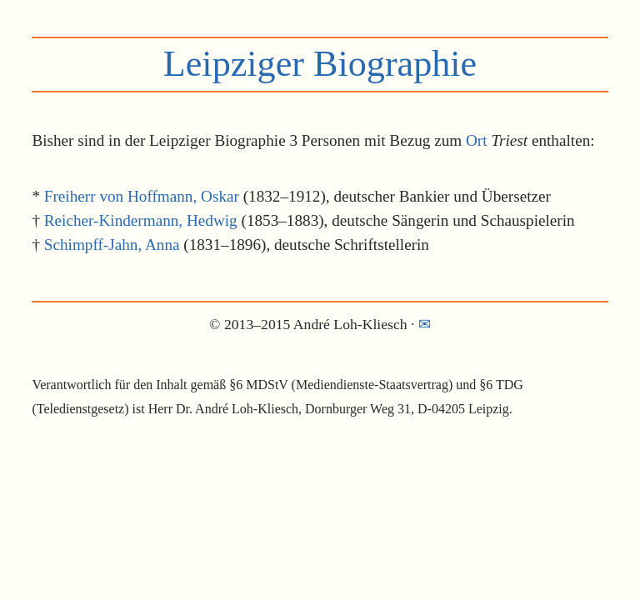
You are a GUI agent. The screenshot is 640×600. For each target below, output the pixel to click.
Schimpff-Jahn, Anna (112, 244)
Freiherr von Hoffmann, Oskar (141, 196)
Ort (477, 140)
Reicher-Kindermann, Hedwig (141, 220)
